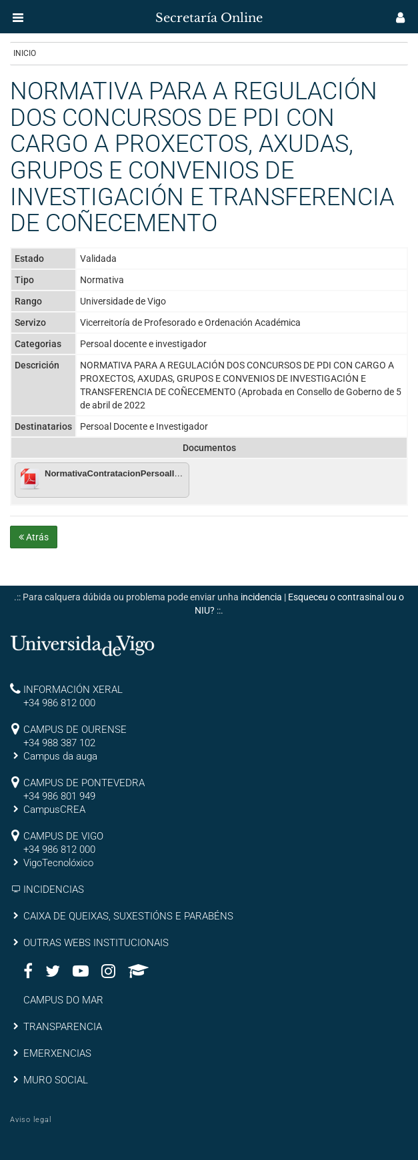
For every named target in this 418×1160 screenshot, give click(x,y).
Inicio (24, 53)
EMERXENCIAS (57, 1053)
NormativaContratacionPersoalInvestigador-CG (142, 473)
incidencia (261, 597)
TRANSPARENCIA (62, 1027)
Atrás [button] (34, 537)
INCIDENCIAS (53, 889)
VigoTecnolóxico (58, 863)
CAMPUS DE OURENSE (75, 730)
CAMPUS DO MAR (63, 1000)
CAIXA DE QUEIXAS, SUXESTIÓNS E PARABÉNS (128, 916)
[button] (18, 17)
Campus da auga (60, 756)
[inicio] (36, 13)
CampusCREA (54, 810)
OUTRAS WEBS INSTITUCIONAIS (96, 943)
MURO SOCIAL (55, 1080)
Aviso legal (30, 1119)
